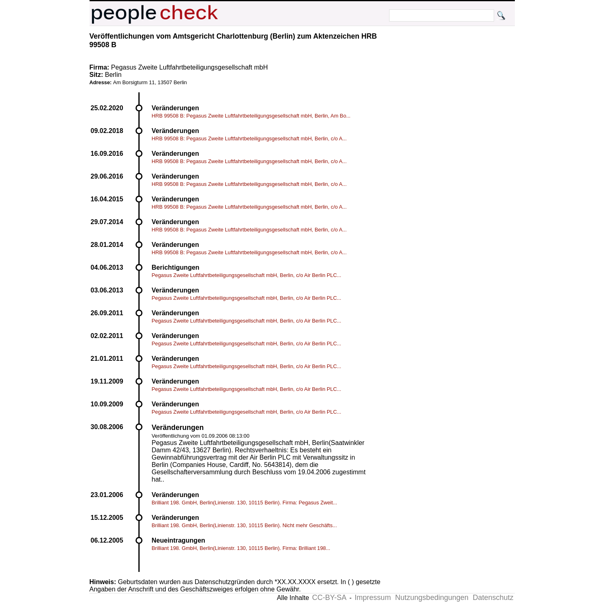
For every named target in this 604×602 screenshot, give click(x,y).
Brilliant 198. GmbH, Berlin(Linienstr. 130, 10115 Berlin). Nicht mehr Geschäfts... (244, 525)
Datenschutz (493, 597)
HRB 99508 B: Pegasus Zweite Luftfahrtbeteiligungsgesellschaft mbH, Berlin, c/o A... (249, 138)
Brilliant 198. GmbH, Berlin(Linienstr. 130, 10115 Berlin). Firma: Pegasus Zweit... (244, 502)
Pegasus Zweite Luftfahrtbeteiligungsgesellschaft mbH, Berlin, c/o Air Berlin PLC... (246, 275)
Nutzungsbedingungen (431, 597)
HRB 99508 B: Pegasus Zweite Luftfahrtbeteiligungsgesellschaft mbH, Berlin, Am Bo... (251, 116)
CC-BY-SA (329, 597)
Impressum (373, 597)
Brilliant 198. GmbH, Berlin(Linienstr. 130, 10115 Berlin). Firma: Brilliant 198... (241, 548)
